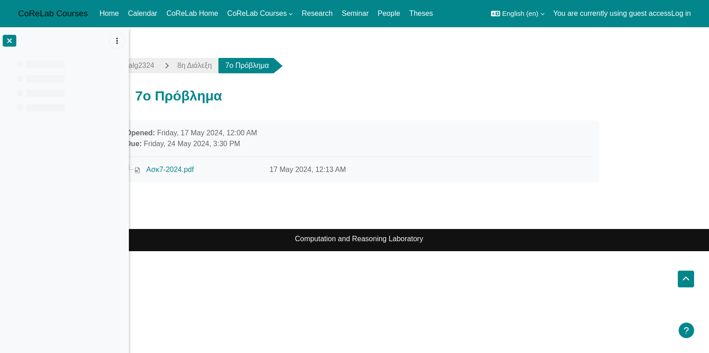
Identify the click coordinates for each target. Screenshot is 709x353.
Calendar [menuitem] (142, 13)
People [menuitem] (389, 13)
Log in (681, 13)
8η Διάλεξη (254, 65)
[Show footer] (686, 330)
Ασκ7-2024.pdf (230, 169)
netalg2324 (196, 65)
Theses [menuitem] (421, 13)
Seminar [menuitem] (355, 13)
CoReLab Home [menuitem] (192, 13)
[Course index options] (117, 41)
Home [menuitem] (109, 13)
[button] (517, 13)
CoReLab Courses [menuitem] (257, 13)
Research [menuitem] (317, 13)
